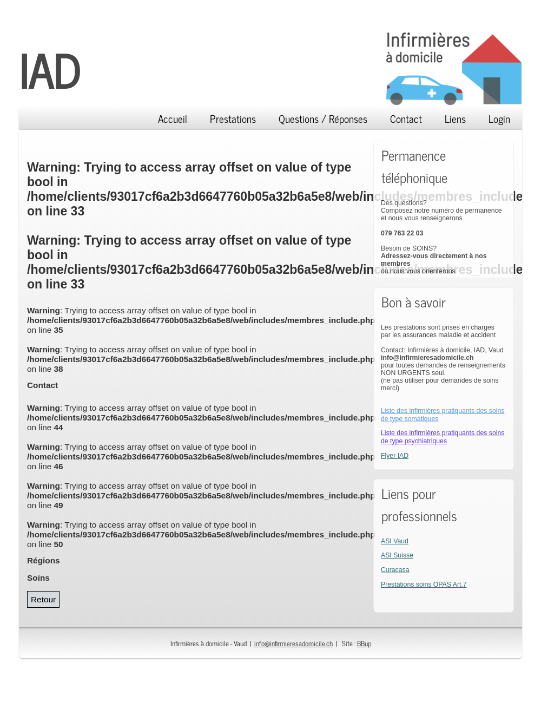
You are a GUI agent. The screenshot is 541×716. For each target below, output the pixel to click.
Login (499, 118)
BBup (364, 643)
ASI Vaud (394, 541)
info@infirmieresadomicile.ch (293, 643)
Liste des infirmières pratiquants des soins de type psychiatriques (442, 437)
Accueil (172, 118)
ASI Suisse (397, 555)
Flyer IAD (394, 455)
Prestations (233, 118)
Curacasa (395, 570)
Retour (43, 599)
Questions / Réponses (323, 118)
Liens (455, 118)
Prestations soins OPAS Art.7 (424, 584)
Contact (406, 118)
